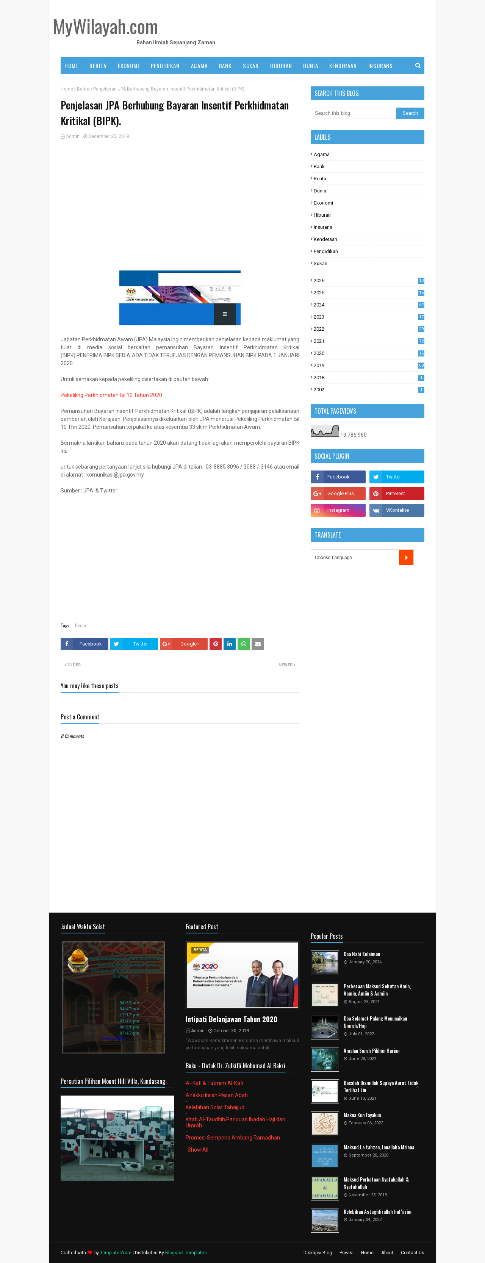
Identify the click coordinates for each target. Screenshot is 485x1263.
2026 (369, 280)
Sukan (320, 263)
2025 (369, 292)
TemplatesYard (115, 1252)
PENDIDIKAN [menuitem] (165, 65)
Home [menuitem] (71, 65)
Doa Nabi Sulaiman (362, 954)
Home (67, 89)
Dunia (320, 191)
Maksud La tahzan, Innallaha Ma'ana (379, 1147)
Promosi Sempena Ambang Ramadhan (233, 1138)
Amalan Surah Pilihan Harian (371, 1050)
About (387, 1252)
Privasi (347, 1252)
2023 (369, 317)
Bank (319, 166)
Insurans (323, 227)
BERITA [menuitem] (97, 65)
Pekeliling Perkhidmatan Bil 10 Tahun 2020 (111, 395)
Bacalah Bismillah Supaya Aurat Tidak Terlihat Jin (381, 1086)
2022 (369, 329)
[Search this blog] (353, 113)
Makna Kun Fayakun (362, 1115)
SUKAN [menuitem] (251, 65)
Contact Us (412, 1252)
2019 (369, 365)
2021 (369, 341)
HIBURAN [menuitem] (281, 65)
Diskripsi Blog (318, 1252)
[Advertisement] (180, 204)
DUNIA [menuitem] (310, 65)
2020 (369, 353)
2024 (369, 305)
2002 (369, 389)
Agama (322, 154)
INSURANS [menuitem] (380, 65)
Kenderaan (325, 239)
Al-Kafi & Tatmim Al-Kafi (214, 1083)
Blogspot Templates (186, 1252)
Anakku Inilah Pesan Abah (217, 1095)
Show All (198, 1150)
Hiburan (322, 215)
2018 (369, 377)
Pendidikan (326, 251)
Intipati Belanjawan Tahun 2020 (231, 1019)
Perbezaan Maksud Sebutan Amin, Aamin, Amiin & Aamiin (377, 990)
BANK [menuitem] (225, 65)
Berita (83, 89)
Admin (73, 136)
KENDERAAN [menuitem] (343, 65)
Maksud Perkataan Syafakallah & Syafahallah (376, 1183)
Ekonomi (323, 203)
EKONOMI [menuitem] (128, 65)
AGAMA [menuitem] (199, 65)
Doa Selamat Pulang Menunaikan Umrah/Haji (375, 1022)
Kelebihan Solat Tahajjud (215, 1107)
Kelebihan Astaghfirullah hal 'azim (377, 1211)
